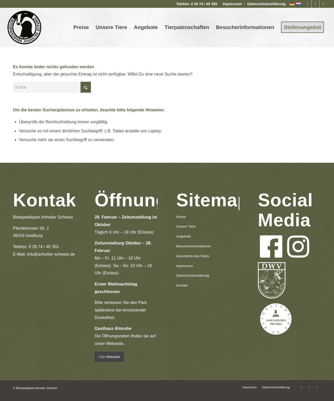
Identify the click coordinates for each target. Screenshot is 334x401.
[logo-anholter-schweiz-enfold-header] (24, 27)
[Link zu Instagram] (315, 4)
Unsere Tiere (186, 226)
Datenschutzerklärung (266, 4)
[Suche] (52, 87)
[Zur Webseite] (109, 357)
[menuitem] (232, 4)
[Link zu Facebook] (307, 4)
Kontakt (182, 285)
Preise (181, 217)
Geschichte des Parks (192, 256)
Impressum (232, 4)
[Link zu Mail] (323, 4)
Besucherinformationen (193, 246)
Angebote (183, 236)
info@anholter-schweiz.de (51, 254)
